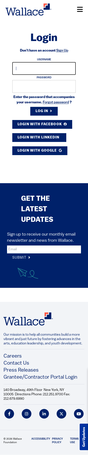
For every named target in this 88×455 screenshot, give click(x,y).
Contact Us (16, 363)
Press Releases (21, 370)
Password (44, 77)
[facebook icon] (9, 414)
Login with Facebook (42, 124)
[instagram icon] (26, 414)
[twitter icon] (61, 414)
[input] (44, 68)
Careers (13, 356)
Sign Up (62, 50)
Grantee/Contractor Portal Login (40, 377)
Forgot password (56, 102)
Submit (21, 258)
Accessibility (40, 439)
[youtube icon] (79, 414)
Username (44, 59)
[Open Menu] (80, 9)
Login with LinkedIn (39, 137)
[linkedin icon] (44, 414)
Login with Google (40, 150)
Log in (44, 111)
